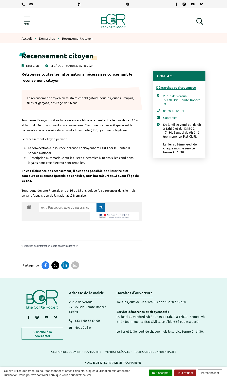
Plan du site (92, 351)
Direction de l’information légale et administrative (51, 246)
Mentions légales (117, 351)
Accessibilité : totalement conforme (114, 362)
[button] (199, 20)
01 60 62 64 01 (173, 111)
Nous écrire (80, 327)
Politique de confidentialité (155, 351)
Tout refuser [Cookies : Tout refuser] (185, 372)
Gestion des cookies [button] (65, 351)
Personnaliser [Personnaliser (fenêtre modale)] (210, 372)
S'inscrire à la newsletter (42, 333)
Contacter (170, 117)
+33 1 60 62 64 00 (84, 320)
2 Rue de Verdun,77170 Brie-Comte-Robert (181, 99)
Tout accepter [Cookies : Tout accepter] (160, 372)
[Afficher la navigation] (27, 21)
